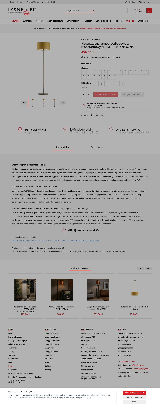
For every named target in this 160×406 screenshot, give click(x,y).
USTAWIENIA (135, 402)
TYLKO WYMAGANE (134, 397)
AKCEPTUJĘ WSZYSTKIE (134, 393)
